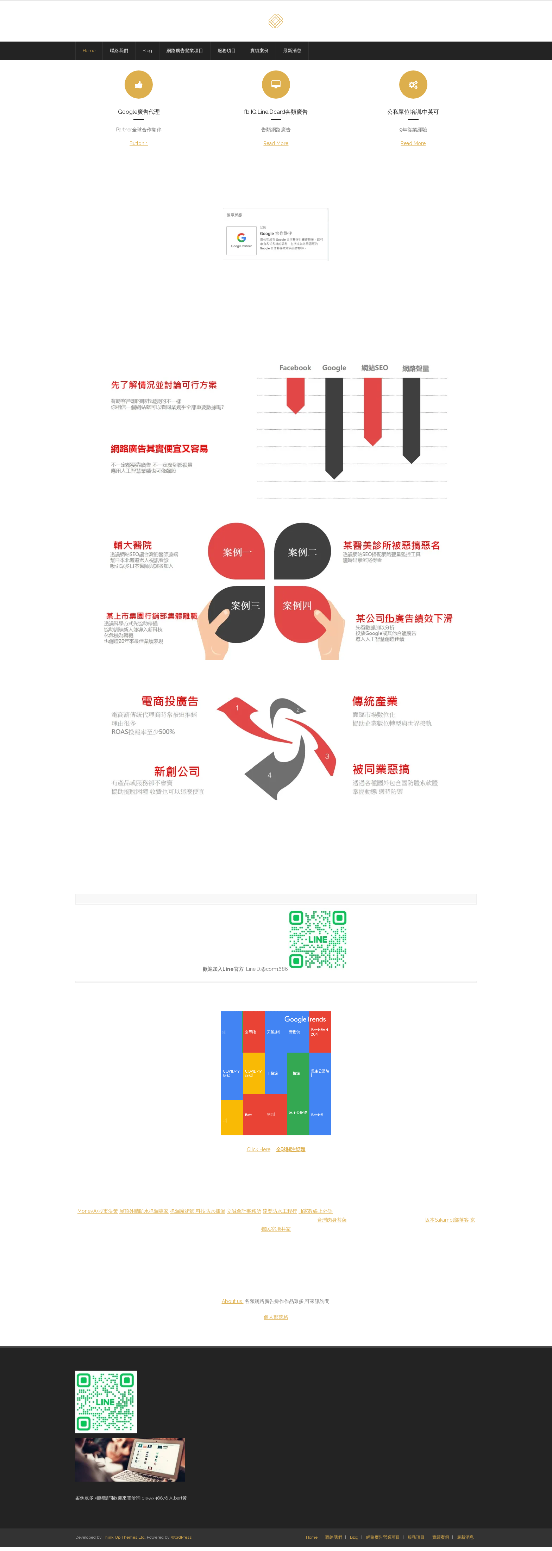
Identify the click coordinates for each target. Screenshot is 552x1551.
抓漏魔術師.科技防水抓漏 (197, 1215)
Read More (275, 147)
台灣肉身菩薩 (332, 1224)
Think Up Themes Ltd (124, 1541)
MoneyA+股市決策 (97, 1215)
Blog (354, 1541)
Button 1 (139, 147)
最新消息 (465, 1541)
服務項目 (416, 1541)
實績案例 (440, 1541)
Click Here (258, 1153)
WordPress (181, 1541)
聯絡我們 (333, 1541)
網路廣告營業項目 (383, 1541)
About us (233, 1305)
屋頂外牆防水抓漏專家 (144, 1215)
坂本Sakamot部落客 (447, 1224)
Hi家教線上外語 (316, 1215)
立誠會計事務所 (244, 1215)
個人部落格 (276, 1321)
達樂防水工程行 (280, 1215)
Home (312, 1541)
